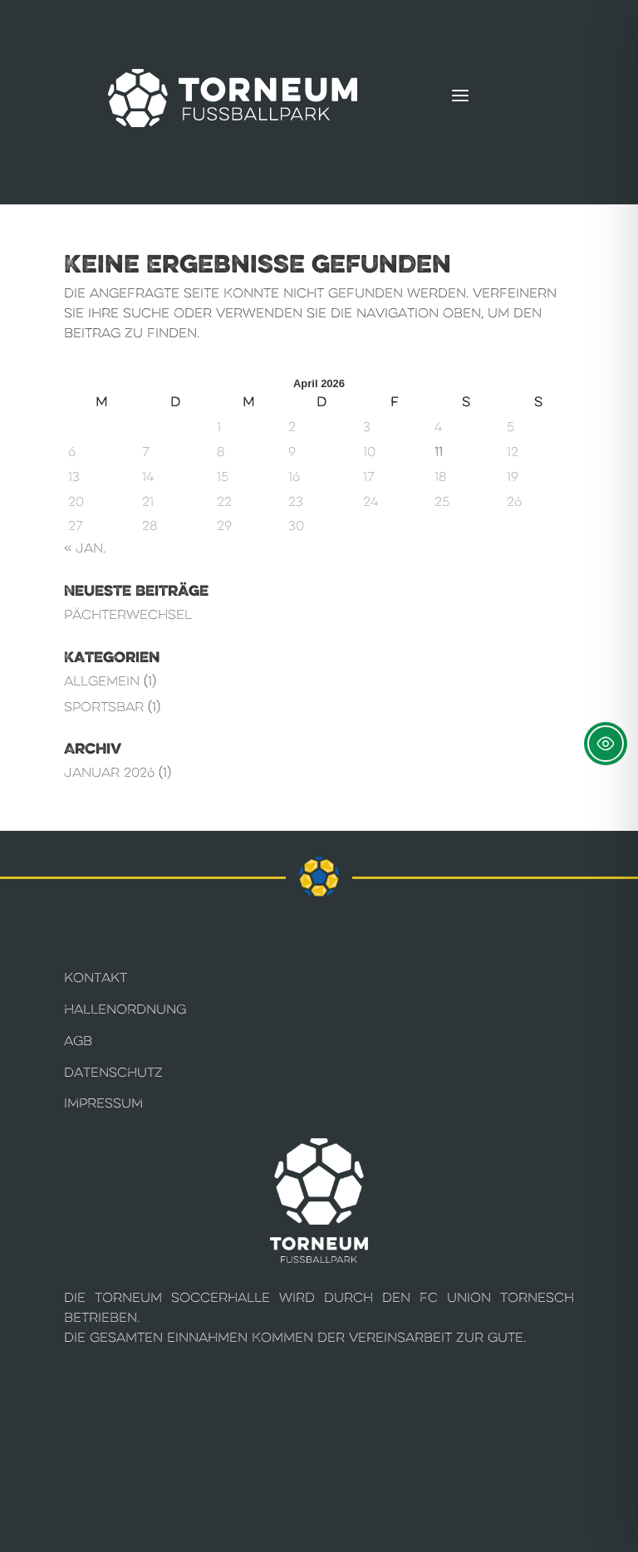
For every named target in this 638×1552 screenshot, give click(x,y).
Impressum (103, 1103)
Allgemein (102, 681)
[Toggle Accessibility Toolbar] (606, 744)
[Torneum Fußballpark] (233, 98)
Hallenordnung (125, 1009)
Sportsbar (104, 707)
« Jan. (85, 548)
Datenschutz (113, 1072)
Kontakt (95, 977)
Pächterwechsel (128, 614)
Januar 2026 (109, 772)
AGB (78, 1041)
